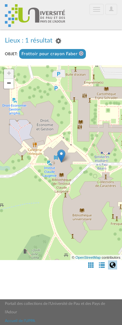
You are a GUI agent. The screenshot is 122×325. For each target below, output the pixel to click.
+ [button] (9, 74)
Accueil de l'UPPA (20, 321)
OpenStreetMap (88, 257)
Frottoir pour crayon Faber (52, 53)
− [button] (9, 84)
